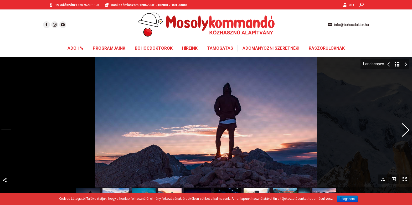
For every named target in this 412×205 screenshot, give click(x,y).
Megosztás (5, 178)
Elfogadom (347, 199)
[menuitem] (75, 48)
